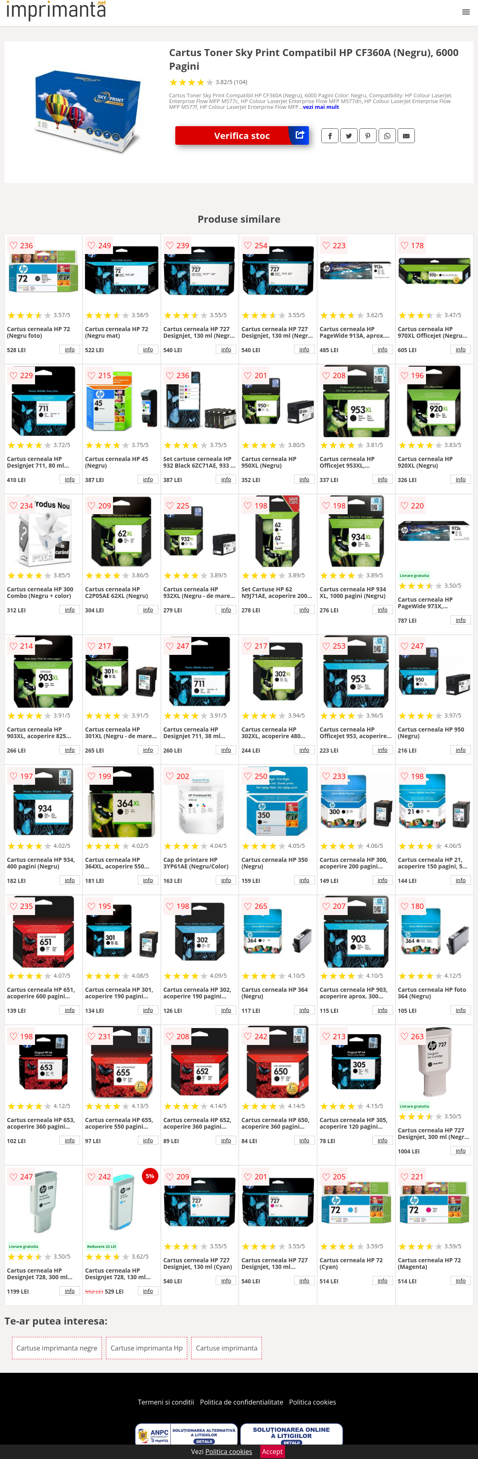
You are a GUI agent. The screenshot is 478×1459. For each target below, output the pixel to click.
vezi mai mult (321, 107)
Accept (272, 1451)
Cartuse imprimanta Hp (147, 1348)
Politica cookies (312, 1402)
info (70, 349)
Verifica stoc (261, 135)
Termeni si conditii (166, 1402)
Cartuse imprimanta (226, 1348)
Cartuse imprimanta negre (56, 1348)
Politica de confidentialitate (241, 1402)
